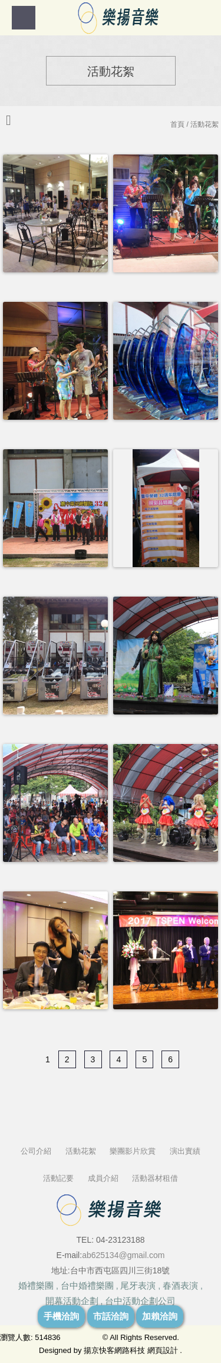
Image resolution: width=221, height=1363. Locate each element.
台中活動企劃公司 (140, 1301)
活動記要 (58, 1178)
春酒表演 (180, 1285)
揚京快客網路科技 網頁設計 (131, 1350)
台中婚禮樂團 (87, 1285)
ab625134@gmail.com (123, 1255)
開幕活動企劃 (71, 1301)
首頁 (177, 124)
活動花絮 (80, 1151)
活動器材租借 (155, 1178)
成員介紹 (103, 1178)
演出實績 (185, 1151)
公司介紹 (36, 1151)
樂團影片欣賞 (133, 1151)
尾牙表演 (138, 1285)
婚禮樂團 (36, 1285)
